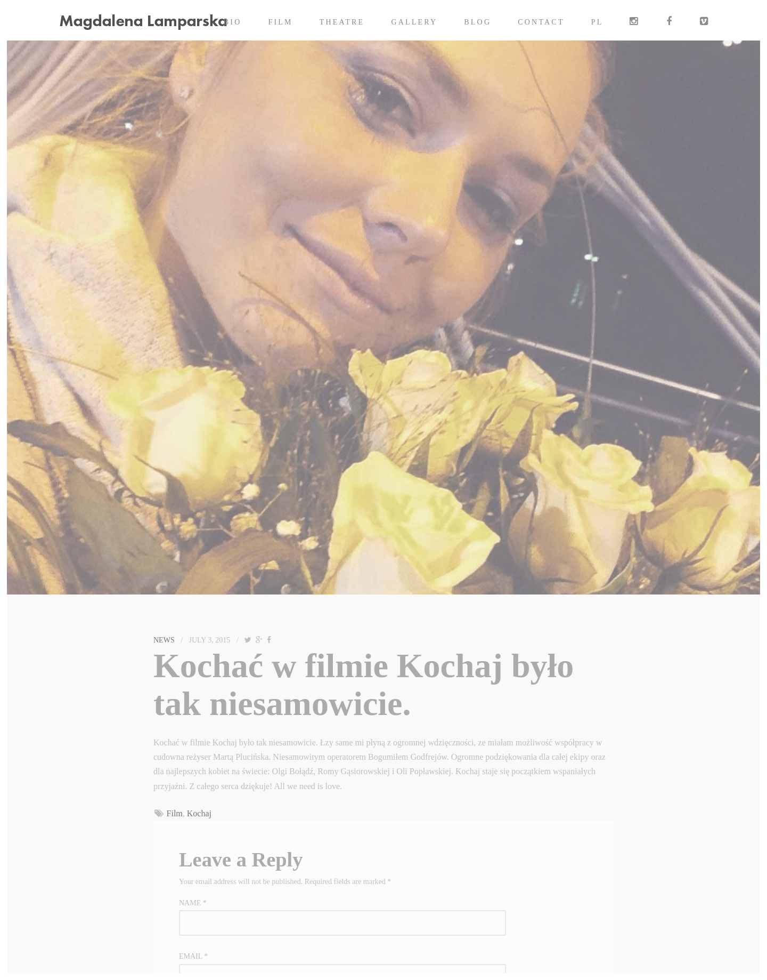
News (164, 640)
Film (280, 22)
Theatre (342, 22)
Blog (477, 22)
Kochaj (199, 813)
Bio (233, 22)
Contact (541, 22)
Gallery (414, 22)
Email (193, 956)
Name (193, 903)
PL (597, 22)
